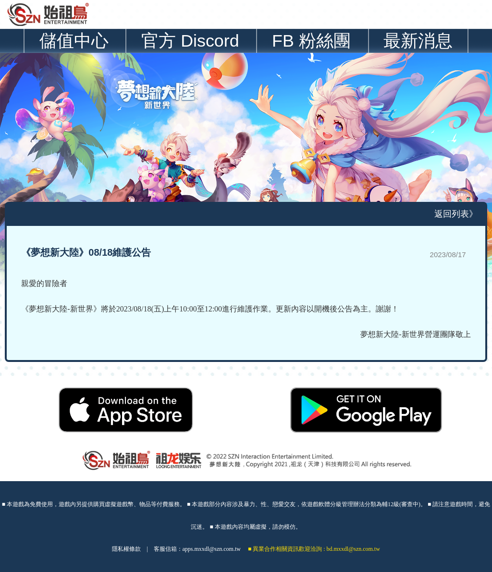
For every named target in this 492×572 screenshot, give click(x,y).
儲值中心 (74, 40)
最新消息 (418, 40)
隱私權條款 (126, 549)
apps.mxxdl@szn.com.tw (212, 549)
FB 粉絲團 (311, 40)
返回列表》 (456, 214)
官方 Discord (190, 40)
